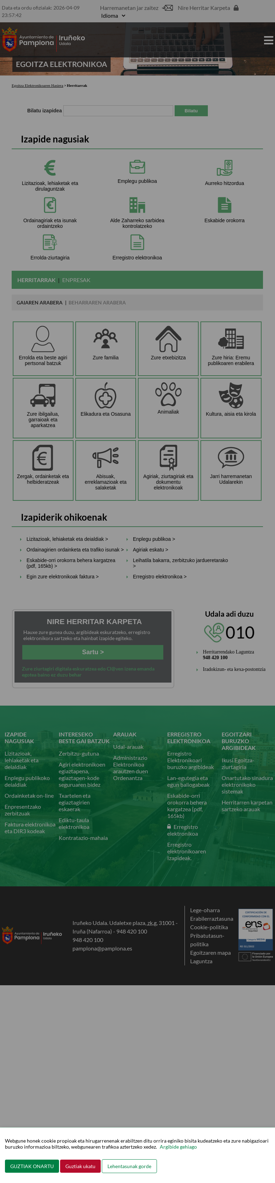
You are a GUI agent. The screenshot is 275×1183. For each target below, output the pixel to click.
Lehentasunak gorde (129, 1166)
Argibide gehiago (178, 1147)
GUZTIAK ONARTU (32, 1166)
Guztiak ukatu (80, 1166)
